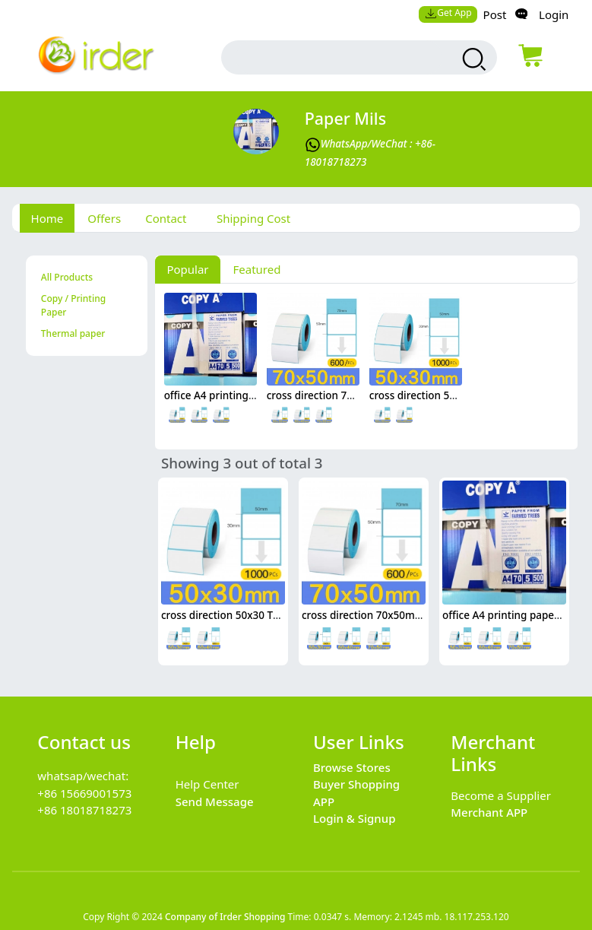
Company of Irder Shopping (225, 916)
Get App (448, 12)
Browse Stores (352, 767)
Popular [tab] (187, 269)
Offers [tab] (104, 218)
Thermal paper (73, 333)
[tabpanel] (296, 456)
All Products (67, 277)
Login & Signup (354, 818)
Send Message (215, 801)
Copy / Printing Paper (73, 305)
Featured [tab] (257, 269)
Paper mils (345, 118)
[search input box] (339, 57)
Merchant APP (489, 812)
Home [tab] (47, 218)
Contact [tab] (165, 218)
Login (553, 14)
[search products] (472, 59)
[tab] (250, 218)
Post (495, 14)
